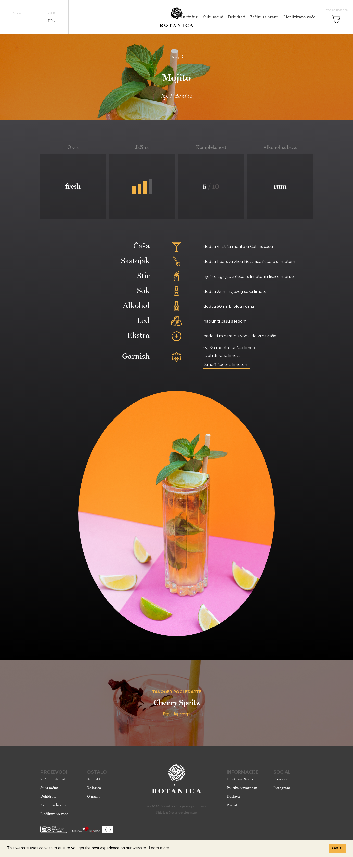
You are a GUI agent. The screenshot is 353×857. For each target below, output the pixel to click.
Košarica (94, 787)
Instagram (281, 787)
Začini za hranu (264, 17)
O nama (93, 796)
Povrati (232, 805)
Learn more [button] (159, 848)
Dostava (233, 796)
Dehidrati (236, 17)
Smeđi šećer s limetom (226, 364)
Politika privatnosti (242, 787)
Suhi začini (213, 17)
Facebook (281, 779)
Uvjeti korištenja (240, 779)
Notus (173, 812)
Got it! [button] (337, 848)
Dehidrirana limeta (222, 355)
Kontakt (93, 779)
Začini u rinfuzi (52, 779)
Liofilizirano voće (299, 17)
